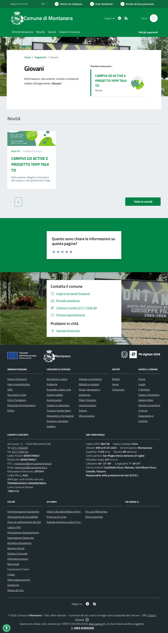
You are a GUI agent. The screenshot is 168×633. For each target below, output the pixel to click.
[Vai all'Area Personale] (137, 4)
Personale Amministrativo (21, 405)
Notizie (116, 379)
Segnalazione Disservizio (20, 538)
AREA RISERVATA (82, 628)
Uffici (10, 390)
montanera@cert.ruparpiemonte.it (33, 463)
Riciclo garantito (94, 517)
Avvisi (115, 384)
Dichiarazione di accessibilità (22, 517)
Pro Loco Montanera (96, 511)
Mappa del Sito (15, 590)
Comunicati (118, 390)
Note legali (13, 564)
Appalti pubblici (55, 395)
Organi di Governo (17, 379)
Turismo (83, 410)
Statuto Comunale (17, 553)
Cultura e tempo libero (59, 410)
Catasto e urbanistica (58, 405)
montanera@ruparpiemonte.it (31, 467)
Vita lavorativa (86, 416)
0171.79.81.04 (20, 452)
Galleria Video (145, 400)
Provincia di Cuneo (56, 517)
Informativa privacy (17, 559)
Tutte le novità (143, 201)
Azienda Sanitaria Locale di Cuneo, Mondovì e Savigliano (77, 522)
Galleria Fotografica (148, 395)
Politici (10, 410)
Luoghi (142, 384)
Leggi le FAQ (14, 527)
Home (27, 57)
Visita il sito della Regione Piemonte (66, 511)
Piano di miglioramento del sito (24, 522)
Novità (15, 151)
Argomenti (40, 57)
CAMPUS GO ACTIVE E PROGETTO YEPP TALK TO (111, 80)
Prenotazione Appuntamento (23, 532)
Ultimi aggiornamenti (18, 580)
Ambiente (52, 384)
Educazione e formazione (60, 416)
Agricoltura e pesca (57, 379)
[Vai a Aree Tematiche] (101, 4)
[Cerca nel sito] (154, 18)
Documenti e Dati (16, 395)
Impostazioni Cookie (18, 569)
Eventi (141, 379)
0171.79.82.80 (19, 448)
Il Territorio (144, 390)
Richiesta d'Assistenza (19, 543)
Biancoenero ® (97, 624)
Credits (11, 574)
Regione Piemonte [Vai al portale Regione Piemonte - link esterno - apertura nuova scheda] (19, 4)
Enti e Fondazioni (16, 400)
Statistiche (13, 585)
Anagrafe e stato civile (59, 390)
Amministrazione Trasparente (23, 511)
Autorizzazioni (54, 400)
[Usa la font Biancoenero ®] (68, 4)
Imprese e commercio (90, 379)
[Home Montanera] (43, 18)
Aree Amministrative (18, 384)
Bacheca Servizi (15, 548)
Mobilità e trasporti (89, 384)
